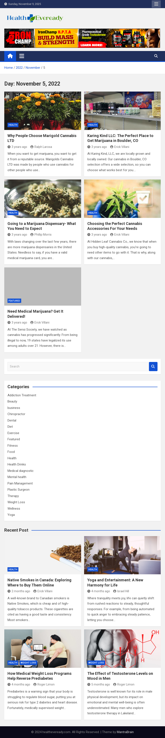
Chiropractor (16, 414)
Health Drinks (16, 464)
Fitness (12, 446)
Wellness (13, 508)
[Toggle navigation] (21, 56)
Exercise (13, 433)
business (13, 408)
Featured (14, 300)
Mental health (16, 477)
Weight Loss (16, 502)
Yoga (11, 515)
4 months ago (98, 591)
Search (153, 366)
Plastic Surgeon (18, 490)
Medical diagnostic (20, 471)
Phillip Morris (41, 234)
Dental (11, 420)
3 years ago (17, 147)
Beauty (12, 401)
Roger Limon (44, 684)
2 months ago (18, 591)
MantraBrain (125, 732)
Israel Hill (121, 591)
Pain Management (20, 483)
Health (13, 125)
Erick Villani (119, 147)
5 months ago (98, 684)
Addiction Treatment (21, 395)
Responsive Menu (156, 4)
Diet (10, 427)
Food (11, 452)
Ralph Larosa (41, 147)
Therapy (13, 496)
